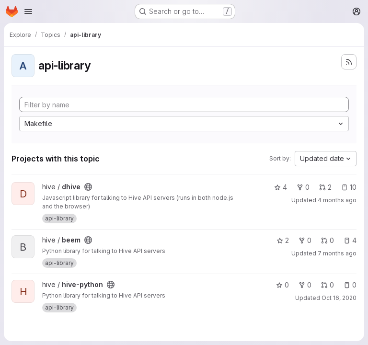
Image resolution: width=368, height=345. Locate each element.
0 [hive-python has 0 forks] (305, 285)
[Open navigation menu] (28, 11)
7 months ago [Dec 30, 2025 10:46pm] (337, 253)
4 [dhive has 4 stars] (280, 187)
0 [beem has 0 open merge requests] (327, 240)
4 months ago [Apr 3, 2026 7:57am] (337, 200)
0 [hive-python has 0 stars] (282, 285)
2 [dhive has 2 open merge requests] (325, 187)
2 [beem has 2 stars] (282, 240)
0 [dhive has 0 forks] (303, 187)
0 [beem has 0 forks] (305, 240)
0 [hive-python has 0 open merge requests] (327, 285)
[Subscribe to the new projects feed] (348, 61)
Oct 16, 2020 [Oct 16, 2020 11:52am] (339, 297)
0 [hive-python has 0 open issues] (350, 285)
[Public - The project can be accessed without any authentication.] (88, 187)
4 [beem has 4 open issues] (350, 240)
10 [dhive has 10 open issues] (348, 187)
